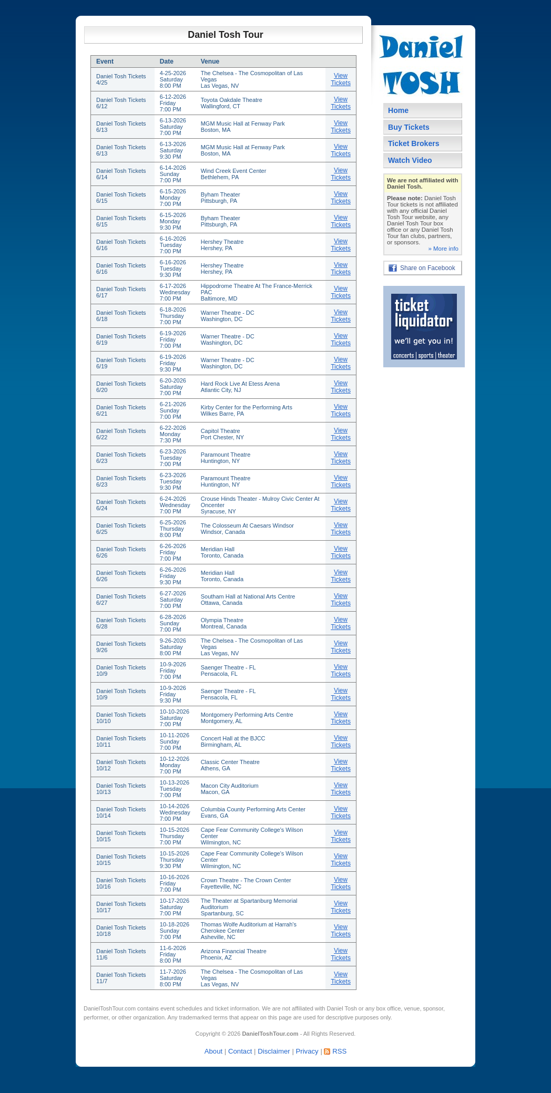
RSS (339, 1051)
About (213, 1051)
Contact (240, 1051)
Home (398, 110)
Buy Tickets (409, 127)
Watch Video (410, 160)
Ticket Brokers (414, 143)
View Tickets (341, 79)
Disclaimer (274, 1051)
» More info (443, 248)
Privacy (306, 1051)
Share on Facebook (427, 268)
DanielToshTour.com (110, 1008)
